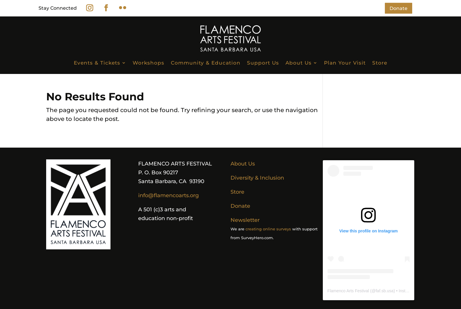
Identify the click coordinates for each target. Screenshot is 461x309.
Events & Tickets (97, 63)
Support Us (263, 63)
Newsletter (245, 220)
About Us (298, 63)
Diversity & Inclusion (257, 178)
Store (379, 63)
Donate (398, 8)
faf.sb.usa (385, 290)
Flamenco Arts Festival (348, 290)
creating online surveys (268, 229)
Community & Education (205, 63)
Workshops (148, 63)
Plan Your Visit (345, 63)
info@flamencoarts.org (168, 195)
